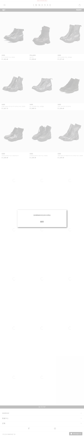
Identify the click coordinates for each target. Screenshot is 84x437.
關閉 (42, 222)
